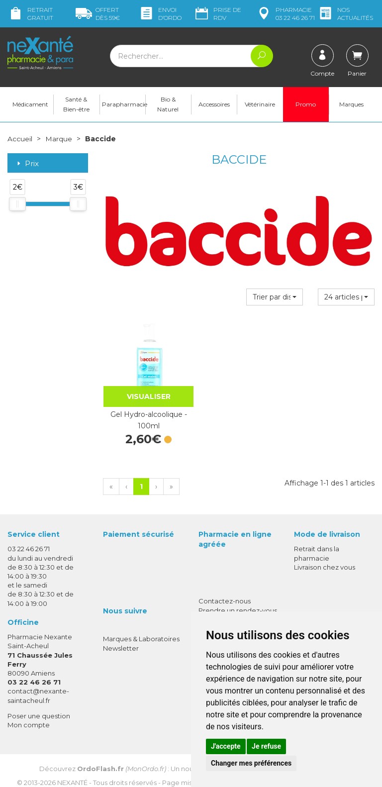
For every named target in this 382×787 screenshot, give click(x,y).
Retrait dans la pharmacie (316, 543)
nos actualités (345, 13)
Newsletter (121, 638)
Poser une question (38, 705)
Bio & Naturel (168, 104)
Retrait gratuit (30, 13)
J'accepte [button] (226, 746)
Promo (305, 104)
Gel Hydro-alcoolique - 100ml (143, 410)
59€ (98, 13)
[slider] (17, 204)
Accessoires (214, 104)
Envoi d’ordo (160, 13)
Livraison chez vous (324, 557)
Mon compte (28, 714)
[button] (274, 297)
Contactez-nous (224, 591)
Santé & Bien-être (76, 104)
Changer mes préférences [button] (251, 763)
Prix (27, 164)
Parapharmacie (123, 104)
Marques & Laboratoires (141, 629)
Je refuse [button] (266, 746)
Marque (58, 139)
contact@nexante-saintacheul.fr (38, 685)
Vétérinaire (260, 104)
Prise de (217, 13)
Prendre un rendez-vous (237, 600)
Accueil (19, 139)
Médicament (30, 104)
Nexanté (72, 773)
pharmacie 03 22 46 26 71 (285, 13)
